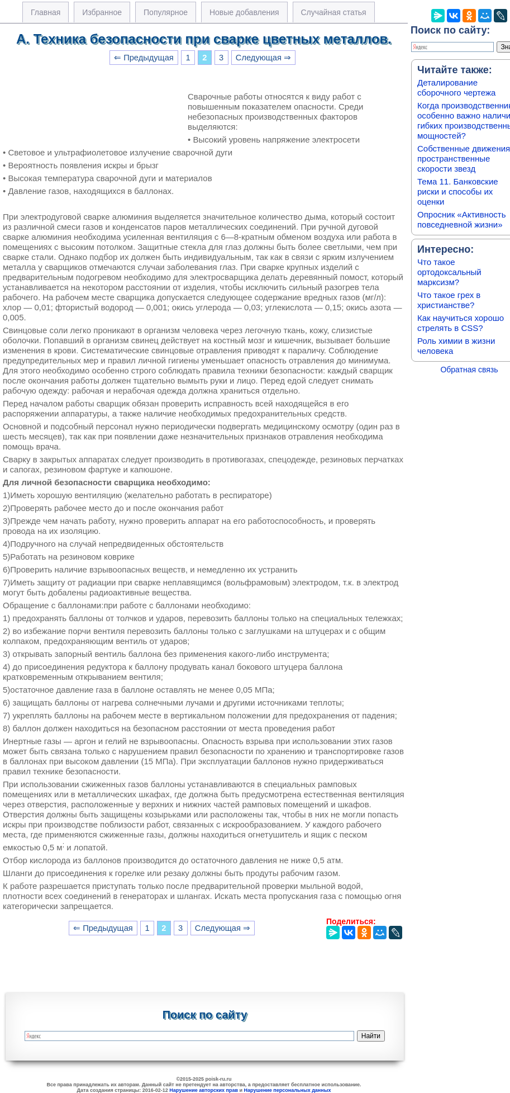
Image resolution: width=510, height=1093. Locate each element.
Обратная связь (469, 369)
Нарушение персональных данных (287, 1090)
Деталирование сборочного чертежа (456, 87)
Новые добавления (244, 12)
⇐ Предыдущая (144, 57)
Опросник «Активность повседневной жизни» (461, 219)
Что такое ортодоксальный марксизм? (449, 272)
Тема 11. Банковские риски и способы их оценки (457, 191)
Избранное (102, 12)
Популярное (166, 12)
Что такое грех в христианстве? (448, 300)
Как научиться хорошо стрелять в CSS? (460, 323)
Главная (45, 12)
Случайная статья (333, 12)
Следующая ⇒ (263, 57)
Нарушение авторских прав (203, 1090)
